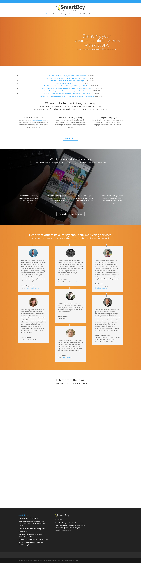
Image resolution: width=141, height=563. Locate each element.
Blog (84, 14)
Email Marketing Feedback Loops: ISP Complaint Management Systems (67, 86)
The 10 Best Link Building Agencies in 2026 (66, 83)
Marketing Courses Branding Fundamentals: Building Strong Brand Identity (66, 93)
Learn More (70, 138)
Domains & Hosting (59, 14)
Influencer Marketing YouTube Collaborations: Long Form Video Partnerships (67, 91)
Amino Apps (75, 282)
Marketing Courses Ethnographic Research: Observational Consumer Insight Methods (67, 96)
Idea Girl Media (67, 358)
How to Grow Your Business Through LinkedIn (31, 453)
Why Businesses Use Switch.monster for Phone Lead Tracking (67, 78)
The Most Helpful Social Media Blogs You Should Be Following (106, 415)
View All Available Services (70, 214)
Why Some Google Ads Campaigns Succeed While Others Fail (67, 76)
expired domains (38, 120)
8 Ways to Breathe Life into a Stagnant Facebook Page (68, 458)
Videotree (71, 109)
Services (71, 14)
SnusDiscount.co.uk (101, 288)
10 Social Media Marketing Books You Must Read (107, 469)
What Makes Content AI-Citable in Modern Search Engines (67, 81)
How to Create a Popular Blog (28, 518)
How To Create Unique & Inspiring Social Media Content (70, 408)
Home (48, 14)
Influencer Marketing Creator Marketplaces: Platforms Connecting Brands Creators (67, 88)
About (79, 14)
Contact (92, 14)
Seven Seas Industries (32, 288)
